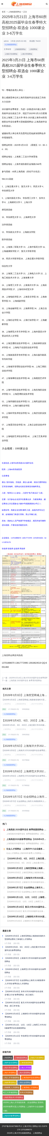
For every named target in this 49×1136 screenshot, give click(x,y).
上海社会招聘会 (24, 1082)
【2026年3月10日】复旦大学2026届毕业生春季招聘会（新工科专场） (25, 1004)
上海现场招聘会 (26, 1063)
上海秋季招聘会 (9, 1082)
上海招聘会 (33, 49)
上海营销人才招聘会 (30, 1087)
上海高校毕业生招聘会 (31, 1078)
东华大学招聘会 (26, 1092)
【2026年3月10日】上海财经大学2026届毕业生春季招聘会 (25, 1015)
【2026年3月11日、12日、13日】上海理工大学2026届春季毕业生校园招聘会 (25, 1026)
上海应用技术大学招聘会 (13, 1097)
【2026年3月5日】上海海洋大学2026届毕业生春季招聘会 (25, 959)
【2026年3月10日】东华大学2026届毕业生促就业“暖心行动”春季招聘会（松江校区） (24, 993)
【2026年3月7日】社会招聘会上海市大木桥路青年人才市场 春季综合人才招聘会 (25, 982)
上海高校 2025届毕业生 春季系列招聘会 (25, 680)
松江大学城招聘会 (10, 1092)
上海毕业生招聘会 (10, 1063)
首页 (3, 12)
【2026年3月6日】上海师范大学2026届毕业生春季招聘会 (25, 971)
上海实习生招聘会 (11, 54)
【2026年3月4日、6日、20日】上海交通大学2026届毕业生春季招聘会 (25, 948)
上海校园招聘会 (14, 12)
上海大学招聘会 (26, 54)
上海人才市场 (25, 1068)
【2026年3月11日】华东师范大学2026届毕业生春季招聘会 (25, 1037)
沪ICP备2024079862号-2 (12, 1126)
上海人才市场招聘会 (11, 1078)
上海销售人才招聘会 (11, 1087)
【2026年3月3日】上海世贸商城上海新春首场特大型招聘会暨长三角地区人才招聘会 (25, 937)
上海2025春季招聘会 (11, 1116)
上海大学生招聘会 (36, 704)
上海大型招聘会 (24, 1073)
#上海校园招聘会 (11, 44)
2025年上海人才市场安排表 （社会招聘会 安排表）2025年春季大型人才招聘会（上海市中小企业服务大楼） (24, 1106)
